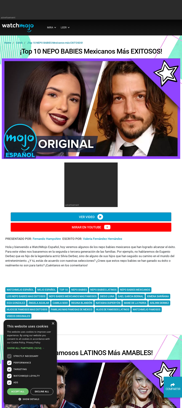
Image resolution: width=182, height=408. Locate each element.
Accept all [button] (18, 391)
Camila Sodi (60, 302)
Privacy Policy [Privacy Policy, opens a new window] (33, 342)
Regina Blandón (81, 302)
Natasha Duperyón (108, 302)
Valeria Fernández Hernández (102, 239)
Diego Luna (107, 296)
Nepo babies (79, 289)
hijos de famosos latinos (112, 309)
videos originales (18, 316)
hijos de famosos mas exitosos (27, 309)
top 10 (63, 289)
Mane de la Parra (135, 302)
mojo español (46, 289)
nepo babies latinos (103, 289)
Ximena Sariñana (158, 296)
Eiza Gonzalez (16, 302)
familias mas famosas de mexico (71, 309)
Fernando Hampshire (47, 239)
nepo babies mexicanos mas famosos (73, 296)
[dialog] (30, 362)
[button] (30, 348)
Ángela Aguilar (39, 302)
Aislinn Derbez (159, 302)
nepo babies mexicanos (135, 289)
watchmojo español (20, 289)
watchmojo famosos (146, 309)
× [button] (53, 323)
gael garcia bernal (130, 296)
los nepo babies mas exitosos (26, 296)
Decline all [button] (42, 391)
